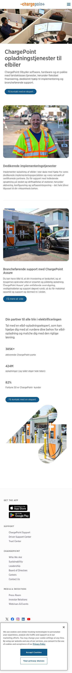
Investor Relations (18, 599)
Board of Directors (18, 570)
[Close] (63, 627)
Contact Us (14, 579)
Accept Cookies (34, 652)
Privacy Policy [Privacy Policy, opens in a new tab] (39, 644)
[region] (34, 646)
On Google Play (19, 515)
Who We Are (15, 557)
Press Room (15, 595)
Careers (13, 574)
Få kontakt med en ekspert (20, 91)
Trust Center (15, 541)
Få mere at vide (15, 298)
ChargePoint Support (19, 532)
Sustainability (16, 561)
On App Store (18, 508)
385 (8, 349)
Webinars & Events (18, 603)
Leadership (14, 565)
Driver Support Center (20, 536)
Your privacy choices (33, 661)
